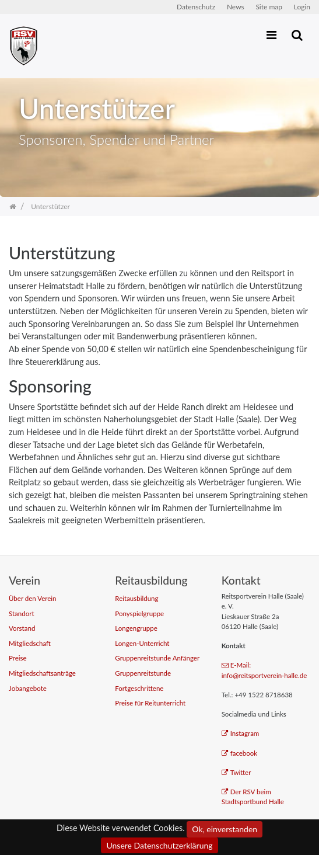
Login (302, 6)
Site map (268, 6)
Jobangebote (28, 688)
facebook (240, 753)
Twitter (236, 772)
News (235, 6)
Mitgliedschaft (30, 643)
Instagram (241, 733)
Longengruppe (136, 628)
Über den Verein (33, 598)
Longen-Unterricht (142, 643)
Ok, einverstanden (224, 829)
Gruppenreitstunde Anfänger (157, 658)
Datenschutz (196, 6)
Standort (21, 613)
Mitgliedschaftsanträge (42, 673)
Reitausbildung (136, 598)
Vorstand (22, 628)
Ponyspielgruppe (139, 613)
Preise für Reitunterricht (150, 703)
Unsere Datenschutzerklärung (159, 845)
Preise (18, 658)
